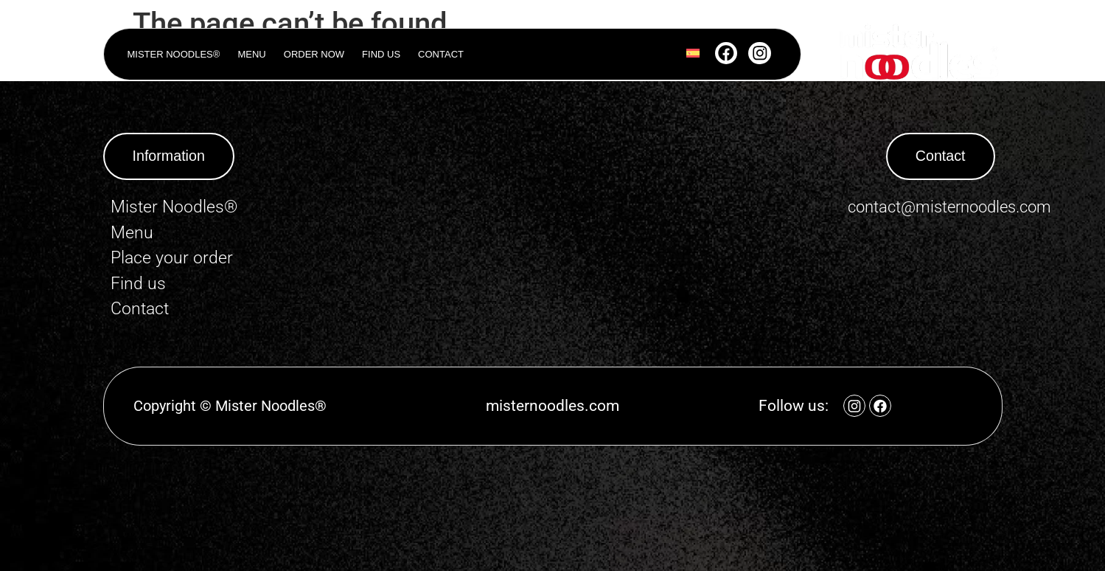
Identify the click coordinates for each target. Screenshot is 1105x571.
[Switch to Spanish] (692, 55)
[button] (169, 156)
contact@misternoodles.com (949, 207)
